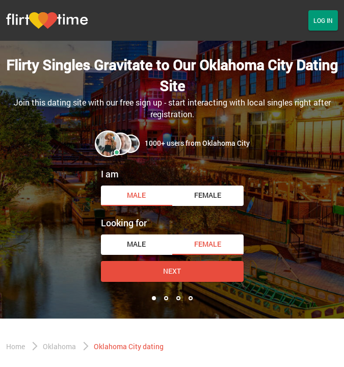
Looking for (124, 223)
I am (110, 174)
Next (172, 271)
